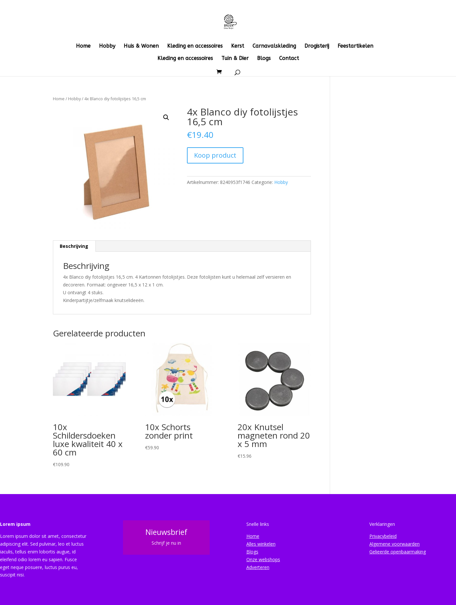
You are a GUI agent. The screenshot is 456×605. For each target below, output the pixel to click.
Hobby (107, 46)
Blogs (264, 58)
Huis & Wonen (141, 46)
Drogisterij (316, 46)
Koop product (215, 155)
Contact (289, 58)
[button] (166, 117)
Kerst (237, 46)
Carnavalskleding (274, 46)
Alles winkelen (261, 544)
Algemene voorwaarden (394, 544)
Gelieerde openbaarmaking (397, 552)
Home (83, 46)
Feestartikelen (355, 46)
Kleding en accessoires (195, 46)
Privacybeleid (383, 536)
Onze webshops (263, 559)
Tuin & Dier (235, 58)
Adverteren (257, 567)
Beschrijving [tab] (74, 246)
